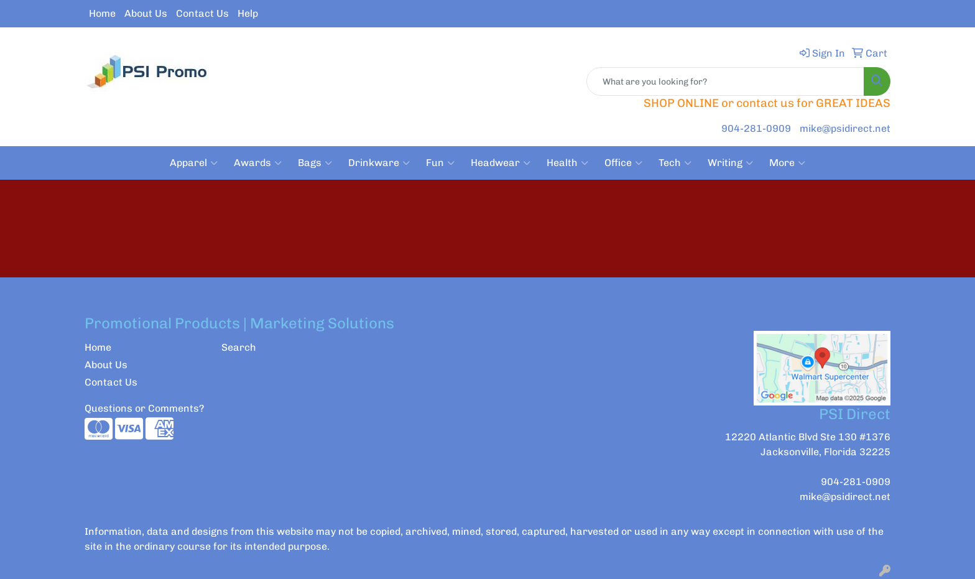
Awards (258, 162)
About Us (145, 13)
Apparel (194, 162)
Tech (674, 162)
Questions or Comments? (144, 408)
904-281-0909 (756, 128)
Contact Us (202, 13)
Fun (440, 162)
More (787, 162)
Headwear (500, 162)
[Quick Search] (725, 81)
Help (248, 13)
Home (102, 13)
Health (567, 162)
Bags (315, 162)
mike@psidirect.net (845, 128)
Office (623, 162)
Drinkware (379, 162)
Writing (730, 162)
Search (238, 347)
